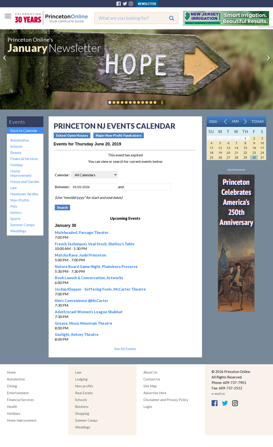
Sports (15, 218)
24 (262, 152)
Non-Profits (19, 200)
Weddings (18, 231)
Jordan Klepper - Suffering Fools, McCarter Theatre (100, 289)
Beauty (15, 152)
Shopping (82, 413)
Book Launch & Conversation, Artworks (89, 278)
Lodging (81, 379)
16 (254, 148)
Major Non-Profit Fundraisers (119, 135)
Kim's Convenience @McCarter (81, 300)
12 (220, 148)
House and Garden (24, 181)
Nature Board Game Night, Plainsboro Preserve (96, 266)
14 (236, 148)
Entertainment (18, 393)
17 (262, 148)
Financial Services (24, 158)
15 (245, 148)
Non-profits (84, 386)
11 (211, 148)
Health (12, 406)
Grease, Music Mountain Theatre (83, 323)
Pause (162, 102)
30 (254, 157)
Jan (235, 121)
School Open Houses (72, 135)
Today (257, 121)
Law (13, 187)
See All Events (125, 348)
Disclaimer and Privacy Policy (165, 400)
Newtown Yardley (24, 194)
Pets (13, 206)
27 (228, 157)
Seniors (16, 212)
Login (147, 406)
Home (11, 372)
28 (236, 157)
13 (228, 148)
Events (17, 122)
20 (228, 152)
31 (262, 157)
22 (245, 152)
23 (254, 152)
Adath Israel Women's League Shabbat (89, 312)
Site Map (150, 386)
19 (220, 152)
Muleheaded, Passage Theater (82, 232)
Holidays (13, 413)
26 (220, 157)
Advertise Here (154, 393)
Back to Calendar (23, 130)
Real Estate (84, 393)
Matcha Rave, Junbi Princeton (80, 255)
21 (236, 152)
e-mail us (218, 393)
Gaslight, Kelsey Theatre (77, 334)
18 (211, 152)
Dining (12, 386)
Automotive (19, 140)
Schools (16, 146)
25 (211, 157)
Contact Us (151, 379)
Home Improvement (20, 173)
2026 (213, 121)
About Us (150, 372)
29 (245, 157)
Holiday (16, 165)
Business (82, 406)
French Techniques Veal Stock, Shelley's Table (94, 244)
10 (262, 143)
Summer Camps (22, 224)
